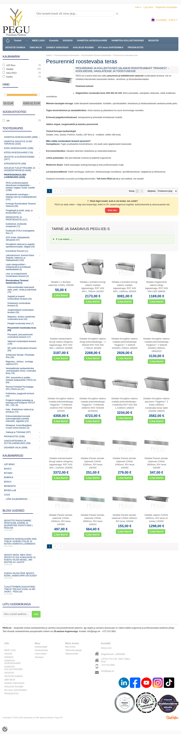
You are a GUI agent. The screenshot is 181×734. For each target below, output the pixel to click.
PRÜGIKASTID (135, 47)
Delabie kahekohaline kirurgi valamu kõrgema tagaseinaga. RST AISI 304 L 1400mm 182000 (61, 343)
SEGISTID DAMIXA (15, 47)
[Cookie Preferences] (5, 729)
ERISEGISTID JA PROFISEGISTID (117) (16, 218)
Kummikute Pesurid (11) (17, 251)
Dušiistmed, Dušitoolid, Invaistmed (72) (16, 225)
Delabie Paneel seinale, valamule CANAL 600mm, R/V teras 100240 (125, 518)
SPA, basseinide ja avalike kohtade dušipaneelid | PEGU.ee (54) (21, 380)
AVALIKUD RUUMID (83, 47)
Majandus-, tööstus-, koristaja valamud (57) (19, 362)
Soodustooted (41, 650)
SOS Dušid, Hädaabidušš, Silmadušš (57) (18, 238)
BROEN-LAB (10, 490)
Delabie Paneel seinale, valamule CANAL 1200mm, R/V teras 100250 (93, 463)
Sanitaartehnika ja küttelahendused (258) (17, 442)
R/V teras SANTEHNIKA (110, 47)
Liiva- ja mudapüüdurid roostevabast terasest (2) (17, 275)
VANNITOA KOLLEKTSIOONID (127, 40)
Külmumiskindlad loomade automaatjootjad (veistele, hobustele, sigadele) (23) (18, 418)
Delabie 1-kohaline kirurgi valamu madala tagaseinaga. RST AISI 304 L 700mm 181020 (93, 287)
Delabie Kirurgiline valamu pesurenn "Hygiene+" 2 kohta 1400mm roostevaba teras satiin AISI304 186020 (156, 404)
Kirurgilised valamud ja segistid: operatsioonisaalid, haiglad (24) (20, 245)
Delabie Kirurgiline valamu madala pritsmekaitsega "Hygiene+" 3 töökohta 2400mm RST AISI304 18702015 (93, 404)
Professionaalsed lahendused (66, 55)
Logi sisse (148, 7)
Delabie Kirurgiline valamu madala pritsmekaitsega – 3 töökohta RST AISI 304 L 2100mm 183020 (124, 403)
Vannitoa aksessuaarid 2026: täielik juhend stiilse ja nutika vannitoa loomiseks (21, 542)
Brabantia (10, 486)
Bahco (7, 469)
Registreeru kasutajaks (166, 7)
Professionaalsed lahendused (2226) (15, 176)
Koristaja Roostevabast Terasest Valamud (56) (21, 204)
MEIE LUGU (38, 40)
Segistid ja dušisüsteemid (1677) (19, 158)
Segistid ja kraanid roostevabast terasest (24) (19, 297)
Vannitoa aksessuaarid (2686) (21, 137)
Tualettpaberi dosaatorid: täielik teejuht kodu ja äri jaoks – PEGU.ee (21, 590)
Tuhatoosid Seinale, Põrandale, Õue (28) (20, 356)
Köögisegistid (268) (15, 163)
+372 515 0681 (109, 631)
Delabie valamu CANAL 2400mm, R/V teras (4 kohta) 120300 (156, 518)
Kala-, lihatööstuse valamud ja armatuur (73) (20, 410)
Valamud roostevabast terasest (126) (21, 342)
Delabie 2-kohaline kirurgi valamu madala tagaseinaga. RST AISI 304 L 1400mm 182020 (124, 287)
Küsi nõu (112, 210)
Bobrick (8, 477)
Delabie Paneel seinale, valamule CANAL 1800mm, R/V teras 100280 (156, 463)
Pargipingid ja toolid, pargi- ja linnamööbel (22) (19, 211)
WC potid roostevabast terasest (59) (22, 349)
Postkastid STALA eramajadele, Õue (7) (20, 232)
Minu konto (70, 647)
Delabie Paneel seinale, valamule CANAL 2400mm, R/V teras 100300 (61, 520)
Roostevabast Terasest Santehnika (96, 55)
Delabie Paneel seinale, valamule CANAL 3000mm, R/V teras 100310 (93, 520)
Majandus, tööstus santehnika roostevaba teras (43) (21, 318)
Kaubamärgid (41, 647)
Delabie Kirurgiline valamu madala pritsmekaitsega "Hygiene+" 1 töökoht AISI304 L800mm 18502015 (156, 344)
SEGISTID (153, 40)
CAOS (7, 495)
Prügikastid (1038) (14, 436)
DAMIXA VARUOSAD (57, 47)
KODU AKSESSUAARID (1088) (18, 148)
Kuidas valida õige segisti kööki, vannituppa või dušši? (21, 575)
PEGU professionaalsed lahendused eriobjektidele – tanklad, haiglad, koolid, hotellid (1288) (20, 186)
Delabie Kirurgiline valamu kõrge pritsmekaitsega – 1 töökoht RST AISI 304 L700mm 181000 (93, 343)
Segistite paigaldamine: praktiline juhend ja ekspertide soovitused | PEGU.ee (21, 525)
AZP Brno (9, 464)
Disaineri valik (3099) (15, 447)
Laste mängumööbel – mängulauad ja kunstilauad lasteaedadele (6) (18, 267)
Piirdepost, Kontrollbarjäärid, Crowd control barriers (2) (19, 426)
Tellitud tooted (71, 654)
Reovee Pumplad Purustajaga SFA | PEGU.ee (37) (19, 388)
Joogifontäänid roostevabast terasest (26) (20, 311)
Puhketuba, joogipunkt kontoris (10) (20, 394)
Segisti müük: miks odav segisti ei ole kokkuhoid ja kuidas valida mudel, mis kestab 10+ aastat (21, 559)
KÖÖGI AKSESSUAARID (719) (18, 152)
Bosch (7, 482)
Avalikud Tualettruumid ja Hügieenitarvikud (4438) (19, 169)
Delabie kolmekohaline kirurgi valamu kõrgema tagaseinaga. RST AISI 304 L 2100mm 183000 (61, 463)
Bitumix (8, 473)
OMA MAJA (36, 47)
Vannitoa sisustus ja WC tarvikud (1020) (18, 142)
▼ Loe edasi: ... (63, 239)
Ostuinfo (53, 40)
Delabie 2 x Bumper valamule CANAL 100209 (61, 283)
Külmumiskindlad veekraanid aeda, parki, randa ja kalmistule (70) (21, 289)
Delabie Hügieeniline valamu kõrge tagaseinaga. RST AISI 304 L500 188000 (156, 287)
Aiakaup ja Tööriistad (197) (18, 432)
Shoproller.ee (172, 717)
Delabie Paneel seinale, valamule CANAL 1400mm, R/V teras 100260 (124, 463)
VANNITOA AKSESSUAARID (92, 40)
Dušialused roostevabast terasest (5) (18, 304)
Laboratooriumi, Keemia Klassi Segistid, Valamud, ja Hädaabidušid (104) (20, 257)
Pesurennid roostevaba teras (125, 55)
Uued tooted (40, 654)
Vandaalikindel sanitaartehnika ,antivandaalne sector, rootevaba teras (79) (21, 370)
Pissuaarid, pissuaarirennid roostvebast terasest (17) (20, 335)
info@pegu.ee (93, 631)
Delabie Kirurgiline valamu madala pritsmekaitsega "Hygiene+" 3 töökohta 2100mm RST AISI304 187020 (61, 404)
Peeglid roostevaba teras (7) (20, 323)
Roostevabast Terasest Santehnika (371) (17, 281)
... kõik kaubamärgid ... (17, 499)
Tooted (17, 40)
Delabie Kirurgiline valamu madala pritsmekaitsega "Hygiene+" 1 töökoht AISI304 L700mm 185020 (124, 343)
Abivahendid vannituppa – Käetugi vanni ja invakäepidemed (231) (21, 197)
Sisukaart (39, 657)
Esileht (49, 55)
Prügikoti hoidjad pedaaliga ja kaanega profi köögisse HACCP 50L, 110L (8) (20, 402)
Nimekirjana (138, 191)
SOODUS (68, 40)
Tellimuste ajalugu (73, 650)
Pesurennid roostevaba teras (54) (21, 329)
